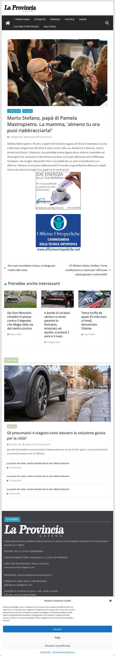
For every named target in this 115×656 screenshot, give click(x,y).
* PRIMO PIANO (22, 19)
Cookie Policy (45, 652)
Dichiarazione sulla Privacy (64, 652)
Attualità (39, 19)
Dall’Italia (50, 26)
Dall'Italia (28, 111)
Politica (69, 19)
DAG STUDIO (29, 594)
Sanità (82, 19)
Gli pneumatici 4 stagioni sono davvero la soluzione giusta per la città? (56, 435)
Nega (57, 637)
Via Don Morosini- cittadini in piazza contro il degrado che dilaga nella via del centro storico (20, 320)
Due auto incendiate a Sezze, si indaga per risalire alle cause (29, 268)
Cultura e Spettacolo (26, 26)
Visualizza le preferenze (57, 645)
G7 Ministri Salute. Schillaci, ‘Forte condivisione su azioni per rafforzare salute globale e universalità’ (88, 270)
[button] (110, 600)
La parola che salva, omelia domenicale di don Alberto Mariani (38, 463)
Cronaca (55, 19)
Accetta (57, 629)
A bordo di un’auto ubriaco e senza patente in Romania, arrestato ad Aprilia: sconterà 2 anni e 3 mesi (57, 324)
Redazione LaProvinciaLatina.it (39, 137)
